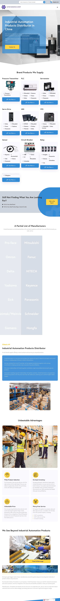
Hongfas (44, 154)
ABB (24, 154)
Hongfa (30, 300)
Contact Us (12, 47)
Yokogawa (7, 175)
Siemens (33, 93)
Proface (32, 126)
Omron (25, 96)
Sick (5, 159)
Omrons (44, 159)
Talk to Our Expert (52, 202)
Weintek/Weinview (30, 286)
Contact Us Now (30, 594)
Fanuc (32, 96)
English (46, 600)
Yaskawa (52, 96)
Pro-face (10, 243)
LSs (43, 163)
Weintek (25, 129)
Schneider (26, 161)
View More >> (11, 99)
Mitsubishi (26, 93)
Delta (25, 98)
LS (24, 157)
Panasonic (33, 98)
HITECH (25, 124)
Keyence (6, 154)
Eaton (32, 154)
